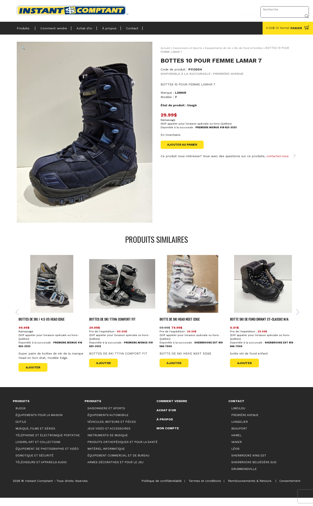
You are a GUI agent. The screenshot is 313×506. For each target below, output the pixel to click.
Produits (23, 27)
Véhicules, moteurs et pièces (111, 429)
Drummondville (244, 477)
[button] (26, 51)
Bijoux (20, 416)
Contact (125, 27)
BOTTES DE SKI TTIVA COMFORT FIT (115, 327)
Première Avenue (244, 423)
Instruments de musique (107, 443)
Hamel (236, 443)
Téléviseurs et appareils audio (41, 470)
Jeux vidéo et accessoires (108, 436)
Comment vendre (51, 27)
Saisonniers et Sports (188, 48)
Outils (20, 429)
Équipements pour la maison (38, 423)
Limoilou (238, 416)
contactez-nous (278, 161)
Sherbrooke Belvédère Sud (253, 470)
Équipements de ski (219, 48)
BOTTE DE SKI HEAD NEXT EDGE (181, 327)
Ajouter (34, 375)
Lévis (235, 456)
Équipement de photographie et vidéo (47, 456)
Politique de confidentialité (158, 489)
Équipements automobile (107, 423)
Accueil (165, 48)
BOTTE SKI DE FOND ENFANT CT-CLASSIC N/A (261, 327)
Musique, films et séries (35, 436)
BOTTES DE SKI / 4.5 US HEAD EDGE (44, 327)
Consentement (289, 489)
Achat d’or (81, 27)
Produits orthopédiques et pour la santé (122, 450)
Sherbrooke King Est (248, 463)
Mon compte (167, 436)
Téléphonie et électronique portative (47, 443)
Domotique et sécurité (34, 463)
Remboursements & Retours (248, 489)
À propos (104, 27)
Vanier (236, 450)
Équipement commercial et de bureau (118, 463)
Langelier (239, 429)
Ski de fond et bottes (250, 48)
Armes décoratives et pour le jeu (115, 470)
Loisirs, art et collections (37, 450)
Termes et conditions (202, 489)
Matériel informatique (106, 456)
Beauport (239, 436)
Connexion (245, 9)
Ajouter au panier (184, 145)
